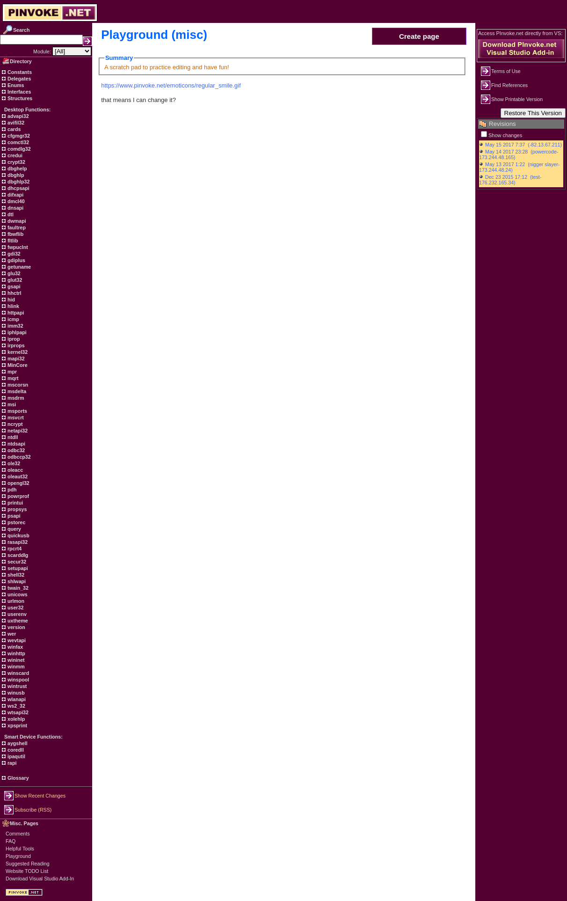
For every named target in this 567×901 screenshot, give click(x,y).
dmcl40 (15, 201)
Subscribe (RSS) (33, 810)
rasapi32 (17, 542)
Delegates (18, 78)
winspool (17, 679)
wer (11, 634)
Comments (18, 833)
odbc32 (15, 450)
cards (13, 129)
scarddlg (17, 555)
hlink (12, 306)
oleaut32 (17, 476)
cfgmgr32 (18, 136)
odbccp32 (18, 457)
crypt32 (15, 162)
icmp (12, 319)
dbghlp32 (17, 181)
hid (10, 299)
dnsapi (14, 208)
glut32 (14, 280)
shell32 (15, 575)
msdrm (15, 398)
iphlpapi (16, 332)
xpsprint (16, 725)
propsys (16, 509)
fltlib (12, 240)
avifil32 (15, 122)
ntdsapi (15, 444)
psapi (13, 516)
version (15, 627)
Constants (19, 72)
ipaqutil (15, 756)
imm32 (14, 326)
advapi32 (17, 116)
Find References (509, 85)
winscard (17, 673)
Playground (18, 856)
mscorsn (17, 385)
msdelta (16, 391)
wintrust (16, 686)
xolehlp (15, 719)
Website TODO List (27, 871)
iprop (13, 339)
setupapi (17, 568)
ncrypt (14, 424)
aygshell (17, 743)
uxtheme (17, 620)
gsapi (13, 286)
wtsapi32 (17, 712)
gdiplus (15, 260)
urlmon (15, 601)
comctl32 (17, 142)
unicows (17, 594)
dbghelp (16, 168)
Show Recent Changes (40, 795)
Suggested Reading (28, 863)
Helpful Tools (20, 848)
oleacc (14, 470)
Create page (419, 36)
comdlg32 (18, 149)
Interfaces (18, 92)
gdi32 (13, 253)
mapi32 (15, 358)
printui (14, 502)
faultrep (16, 227)
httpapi (15, 312)
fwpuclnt (17, 247)
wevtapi (16, 640)
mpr (11, 371)
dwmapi (16, 221)
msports (16, 411)
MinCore (17, 365)
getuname (18, 267)
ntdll (12, 437)
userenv (16, 614)
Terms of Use (506, 71)
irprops (15, 345)
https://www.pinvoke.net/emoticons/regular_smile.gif (170, 85)
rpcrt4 (14, 548)
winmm (15, 666)
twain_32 (17, 588)
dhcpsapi (17, 188)
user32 (14, 607)
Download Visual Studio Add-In (40, 878)
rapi (11, 763)
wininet (15, 660)
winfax (14, 647)
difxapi (14, 195)
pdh (11, 489)
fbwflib (14, 234)
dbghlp (15, 175)
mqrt (12, 378)
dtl (10, 214)
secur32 (16, 561)
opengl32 (17, 483)
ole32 (13, 463)
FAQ (10, 841)
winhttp (15, 653)
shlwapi (16, 581)
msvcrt (15, 417)
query (13, 529)
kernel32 (17, 352)
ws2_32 (15, 706)
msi (11, 404)
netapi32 (17, 430)
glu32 (13, 273)
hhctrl (14, 293)
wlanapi (16, 699)
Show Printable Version (517, 99)
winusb (15, 693)
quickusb (17, 535)
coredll (15, 750)
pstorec (15, 522)
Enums (15, 85)
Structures (19, 98)
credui (14, 155)
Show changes (505, 135)
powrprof (17, 496)
